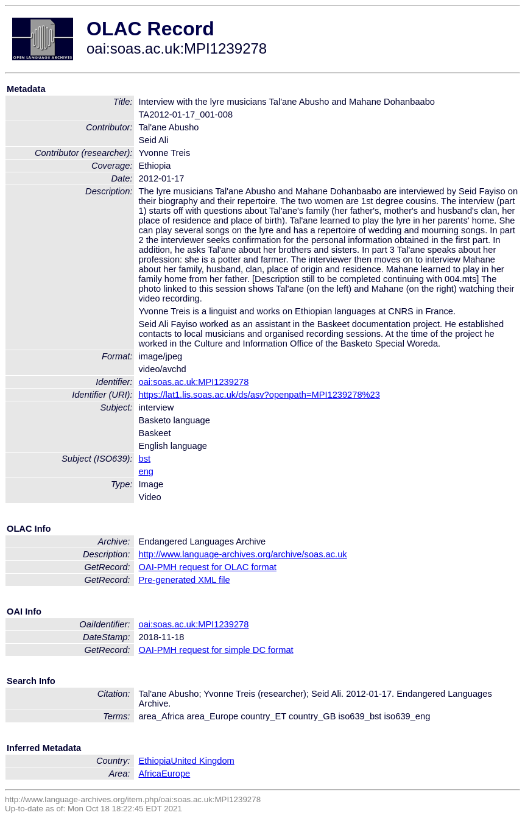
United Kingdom (202, 761)
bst (145, 459)
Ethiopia (155, 761)
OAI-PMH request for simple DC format (216, 650)
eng (146, 471)
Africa (150, 773)
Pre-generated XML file (184, 580)
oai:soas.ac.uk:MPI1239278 (194, 382)
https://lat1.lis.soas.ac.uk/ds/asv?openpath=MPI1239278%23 (259, 395)
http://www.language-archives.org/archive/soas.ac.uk (243, 554)
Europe (175, 773)
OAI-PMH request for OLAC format (208, 567)
